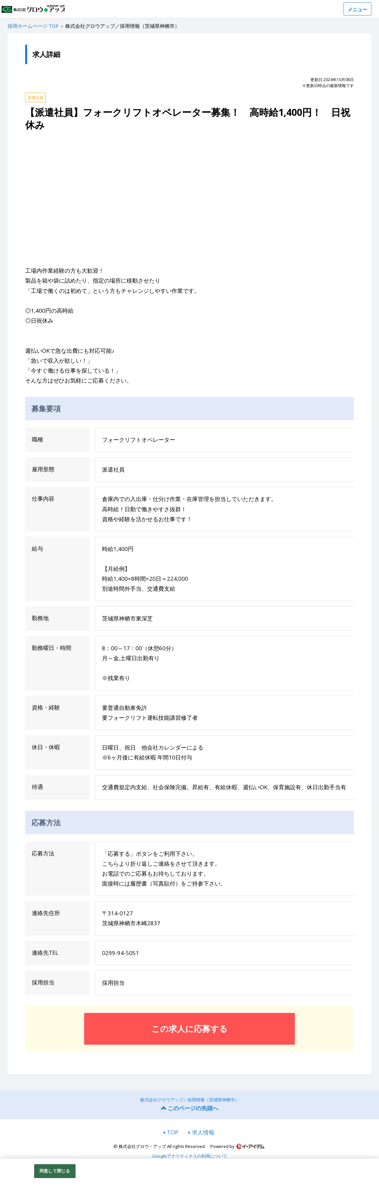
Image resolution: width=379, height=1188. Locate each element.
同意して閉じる (54, 1171)
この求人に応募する (189, 1028)
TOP (172, 1132)
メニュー (357, 9)
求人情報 (203, 1132)
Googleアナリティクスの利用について (189, 1156)
